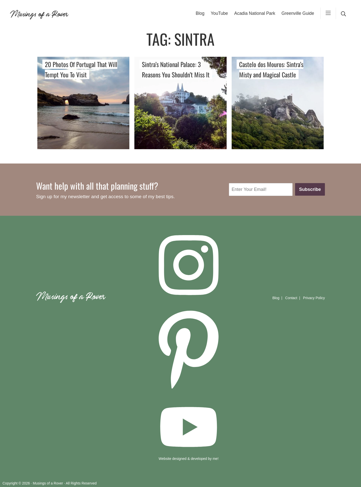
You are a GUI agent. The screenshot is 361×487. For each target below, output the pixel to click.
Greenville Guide (298, 13)
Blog (200, 13)
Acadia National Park (254, 13)
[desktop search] (343, 13)
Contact (291, 298)
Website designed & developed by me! (189, 459)
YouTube (219, 13)
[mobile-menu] (328, 13)
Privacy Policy (314, 298)
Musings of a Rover (39, 13)
